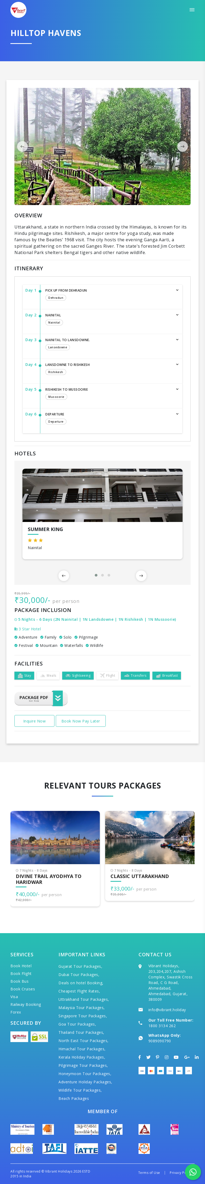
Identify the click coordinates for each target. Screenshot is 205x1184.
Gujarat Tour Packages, (80, 966)
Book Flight (21, 973)
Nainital (108, 320)
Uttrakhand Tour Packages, (83, 999)
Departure (108, 419)
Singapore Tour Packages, (82, 1015)
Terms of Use (149, 1172)
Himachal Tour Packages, (82, 1048)
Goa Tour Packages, (77, 1024)
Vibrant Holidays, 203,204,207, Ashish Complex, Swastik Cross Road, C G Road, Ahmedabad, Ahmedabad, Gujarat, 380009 (170, 982)
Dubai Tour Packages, (78, 974)
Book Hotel (20, 965)
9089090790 (159, 1040)
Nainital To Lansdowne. (108, 345)
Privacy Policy (181, 1172)
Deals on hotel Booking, (81, 982)
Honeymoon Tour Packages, (84, 1073)
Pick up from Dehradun (108, 295)
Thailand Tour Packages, (81, 1032)
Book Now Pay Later (80, 721)
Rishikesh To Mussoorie (108, 394)
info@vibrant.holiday (167, 1009)
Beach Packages (73, 1098)
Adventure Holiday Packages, (85, 1081)
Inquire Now (34, 721)
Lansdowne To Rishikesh (108, 369)
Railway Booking (25, 1004)
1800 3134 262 (162, 1025)
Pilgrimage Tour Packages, (83, 1065)
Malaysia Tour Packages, (81, 1007)
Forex (15, 1012)
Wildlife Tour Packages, (80, 1090)
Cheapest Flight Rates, (79, 991)
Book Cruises (22, 988)
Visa (14, 996)
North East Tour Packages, (83, 1040)
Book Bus (19, 981)
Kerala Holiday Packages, (81, 1057)
